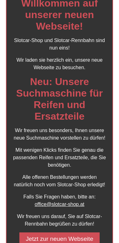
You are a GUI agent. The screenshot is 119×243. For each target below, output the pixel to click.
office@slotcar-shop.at (59, 204)
